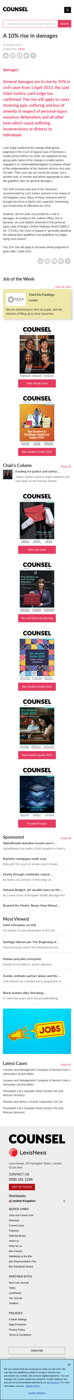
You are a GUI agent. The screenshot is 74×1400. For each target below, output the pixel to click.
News (21, 49)
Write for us (15, 1246)
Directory (14, 1220)
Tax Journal (15, 1298)
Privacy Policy (17, 1329)
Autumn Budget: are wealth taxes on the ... (33, 890)
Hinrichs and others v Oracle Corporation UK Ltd (32, 1101)
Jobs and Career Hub (21, 1215)
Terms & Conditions (20, 1334)
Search (64, 23)
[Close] (69, 1365)
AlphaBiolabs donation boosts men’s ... (30, 843)
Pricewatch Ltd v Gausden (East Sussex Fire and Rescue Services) (33, 1093)
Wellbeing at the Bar (20, 1256)
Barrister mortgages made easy (24, 858)
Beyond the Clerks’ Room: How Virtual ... (31, 905)
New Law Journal (19, 1282)
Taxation (13, 1303)
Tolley (12, 1287)
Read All (66, 466)
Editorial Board (17, 1235)
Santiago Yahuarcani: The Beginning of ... (31, 942)
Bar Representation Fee (22, 1261)
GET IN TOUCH (22, 1187)
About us (14, 1240)
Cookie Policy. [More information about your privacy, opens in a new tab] (33, 1387)
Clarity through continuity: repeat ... (28, 874)
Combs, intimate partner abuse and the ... (32, 976)
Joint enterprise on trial (19, 925)
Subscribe (37, 1350)
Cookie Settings (18, 1319)
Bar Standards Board (21, 1266)
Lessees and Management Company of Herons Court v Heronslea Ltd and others (36, 1071)
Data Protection (18, 1324)
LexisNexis (15, 1292)
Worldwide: (37, 1198)
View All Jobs (63, 286)
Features (14, 1230)
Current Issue (16, 1225)
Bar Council (15, 1251)
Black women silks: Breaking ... (24, 993)
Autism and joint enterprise (22, 959)
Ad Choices (53, 1383)
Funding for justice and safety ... (37, 471)
